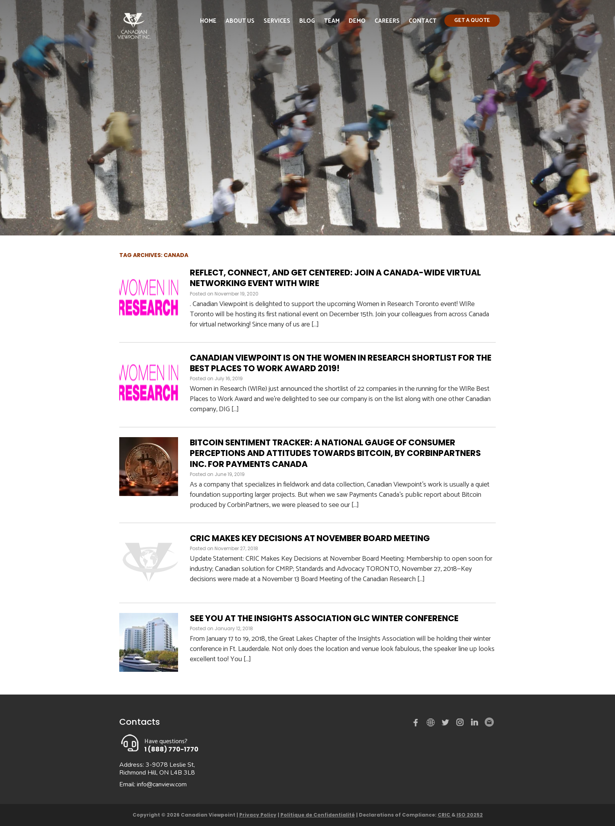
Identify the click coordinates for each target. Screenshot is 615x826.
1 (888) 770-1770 (171, 749)
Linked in (474, 724)
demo (431, 722)
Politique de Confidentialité (317, 814)
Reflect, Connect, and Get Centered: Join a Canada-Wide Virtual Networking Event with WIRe (335, 278)
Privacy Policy (258, 814)
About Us (240, 21)
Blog (307, 21)
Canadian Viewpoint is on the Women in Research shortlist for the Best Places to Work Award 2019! (340, 363)
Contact (423, 21)
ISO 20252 (470, 814)
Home (208, 21)
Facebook (417, 724)
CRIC (444, 814)
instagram (460, 724)
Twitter (446, 724)
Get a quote (472, 20)
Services (277, 21)
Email (489, 722)
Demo (357, 21)
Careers (387, 21)
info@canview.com (162, 784)
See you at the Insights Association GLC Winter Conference (324, 618)
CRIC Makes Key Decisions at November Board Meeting (310, 538)
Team (332, 21)
